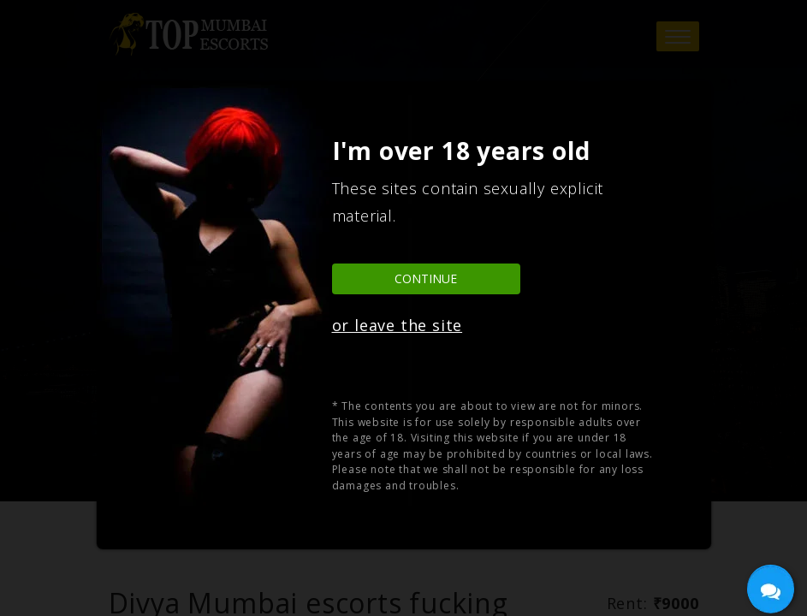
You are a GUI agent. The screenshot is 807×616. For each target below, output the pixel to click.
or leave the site (397, 325)
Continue (426, 278)
